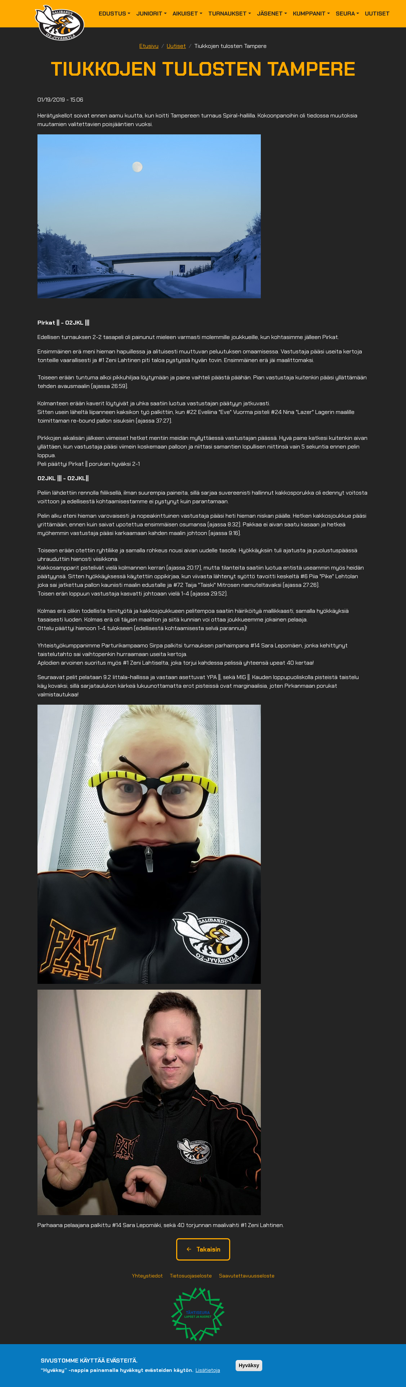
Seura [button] (345, 13)
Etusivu (149, 46)
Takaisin (203, 1249)
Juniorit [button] (149, 13)
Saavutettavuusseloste (247, 1275)
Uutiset (377, 13)
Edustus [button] (112, 13)
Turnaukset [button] (227, 13)
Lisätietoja (208, 1371)
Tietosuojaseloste (191, 1275)
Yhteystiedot (147, 1275)
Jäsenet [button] (270, 13)
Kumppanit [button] (309, 13)
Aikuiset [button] (185, 13)
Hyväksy (249, 1366)
